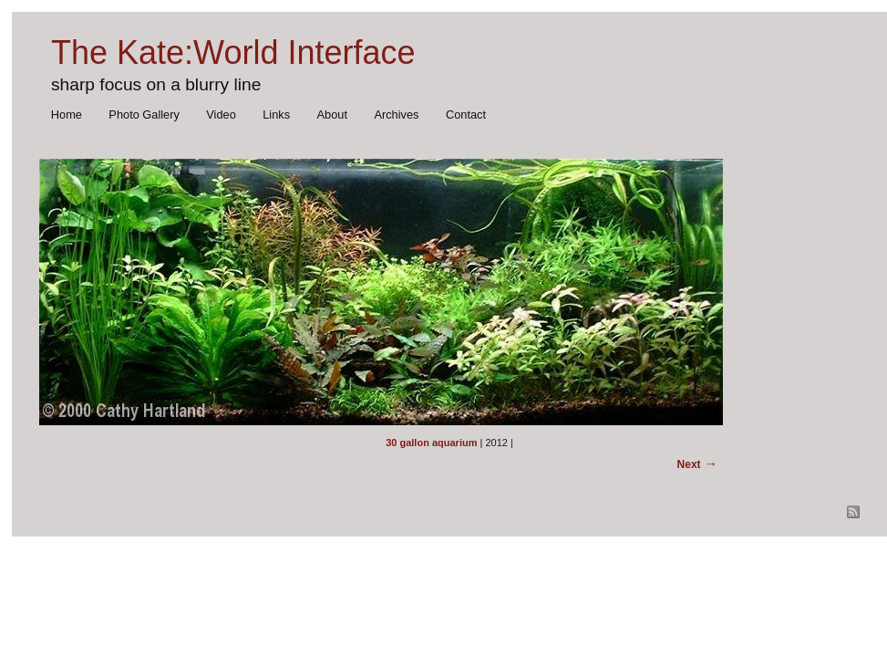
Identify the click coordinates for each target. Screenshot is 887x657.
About (332, 114)
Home (66, 114)
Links (276, 114)
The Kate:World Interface (233, 52)
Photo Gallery (144, 114)
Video (221, 114)
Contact (466, 114)
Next (689, 464)
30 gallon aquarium (431, 442)
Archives (396, 114)
